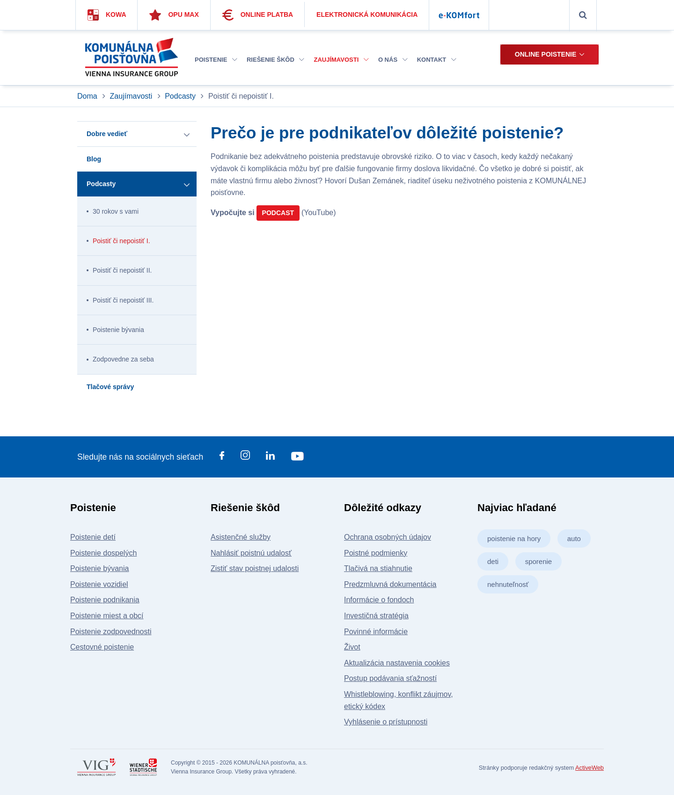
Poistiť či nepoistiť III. (123, 300)
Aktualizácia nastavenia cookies (397, 663)
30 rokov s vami (116, 211)
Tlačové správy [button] (110, 386)
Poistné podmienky (375, 553)
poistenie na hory (514, 538)
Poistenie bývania (118, 329)
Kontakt (436, 59)
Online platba (257, 15)
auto (574, 538)
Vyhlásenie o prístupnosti (385, 722)
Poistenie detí (93, 537)
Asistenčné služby (241, 537)
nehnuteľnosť (507, 584)
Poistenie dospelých (103, 553)
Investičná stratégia (376, 616)
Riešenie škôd (275, 59)
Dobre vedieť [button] (107, 133)
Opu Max (173, 15)
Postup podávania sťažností (390, 678)
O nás (393, 59)
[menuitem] (216, 60)
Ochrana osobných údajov (387, 537)
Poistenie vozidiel (99, 584)
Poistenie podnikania (104, 600)
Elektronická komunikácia (367, 14)
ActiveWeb (589, 767)
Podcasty (180, 96)
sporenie (538, 561)
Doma (88, 96)
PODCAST (278, 213)
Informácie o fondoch (379, 600)
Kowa (107, 15)
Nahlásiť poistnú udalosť (251, 553)
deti (492, 561)
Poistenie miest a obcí (107, 616)
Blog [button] (94, 159)
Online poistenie (545, 54)
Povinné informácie (376, 632)
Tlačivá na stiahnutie (378, 568)
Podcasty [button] (101, 184)
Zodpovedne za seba (123, 359)
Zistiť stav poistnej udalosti (255, 568)
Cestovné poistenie (102, 647)
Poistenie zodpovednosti (110, 632)
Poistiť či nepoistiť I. (121, 241)
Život (352, 647)
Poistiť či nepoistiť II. (122, 270)
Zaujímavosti (341, 59)
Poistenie (216, 59)
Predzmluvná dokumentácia (390, 584)
